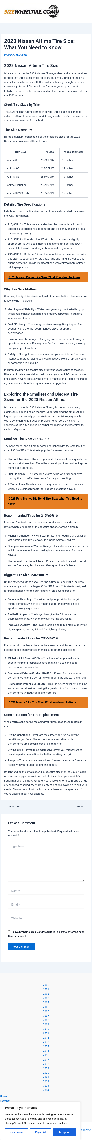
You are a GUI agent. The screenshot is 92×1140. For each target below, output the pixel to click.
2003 (46, 998)
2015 (46, 1050)
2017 (46, 1059)
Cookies (5, 1100)
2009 (46, 1024)
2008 (46, 1020)
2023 (46, 1085)
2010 (46, 1029)
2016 (46, 1055)
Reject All (40, 1132)
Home (3, 1096)
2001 (46, 989)
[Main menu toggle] (84, 12)
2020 (46, 1072)
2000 (46, 985)
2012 (46, 1037)
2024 (46, 1090)
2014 (46, 1046)
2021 (46, 1077)
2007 (46, 1015)
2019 (46, 1068)
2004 (46, 1002)
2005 (46, 1007)
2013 (46, 1042)
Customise (16, 1132)
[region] (40, 1121)
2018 (46, 1064)
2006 (46, 1011)
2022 (46, 1081)
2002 (46, 993)
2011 (46, 1033)
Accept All (64, 1132)
